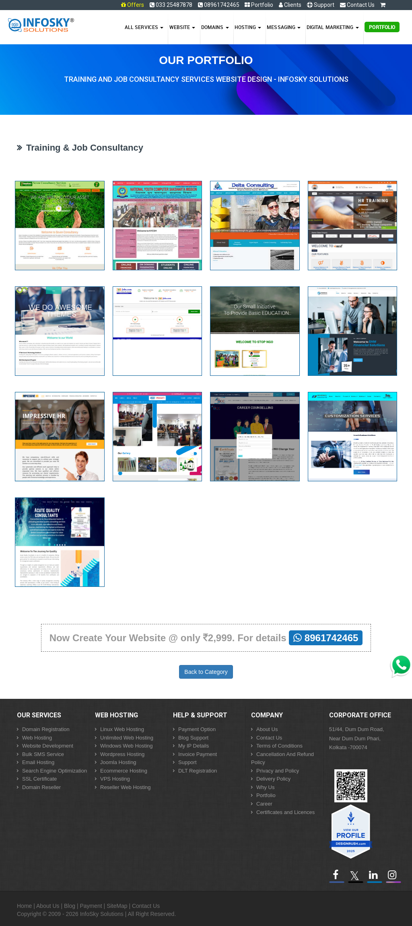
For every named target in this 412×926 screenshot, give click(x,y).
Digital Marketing (333, 27)
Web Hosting (37, 738)
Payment (91, 906)
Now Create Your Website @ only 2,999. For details (206, 637)
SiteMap (117, 906)
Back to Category (205, 672)
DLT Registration (197, 771)
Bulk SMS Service (43, 754)
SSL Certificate (39, 779)
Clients (290, 5)
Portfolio (259, 5)
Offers (135, 5)
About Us (267, 729)
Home (24, 906)
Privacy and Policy (277, 771)
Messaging (284, 27)
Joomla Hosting (118, 762)
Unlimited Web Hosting (126, 738)
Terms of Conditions (279, 746)
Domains (215, 27)
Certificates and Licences (285, 812)
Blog (69, 906)
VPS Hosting (115, 779)
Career (264, 804)
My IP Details (193, 746)
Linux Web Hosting (122, 729)
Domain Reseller (41, 787)
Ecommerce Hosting (123, 771)
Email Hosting (38, 762)
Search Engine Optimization (54, 771)
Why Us (265, 787)
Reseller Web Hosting (125, 787)
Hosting (248, 27)
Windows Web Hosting (126, 746)
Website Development (47, 746)
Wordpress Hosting (122, 754)
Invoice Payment (197, 754)
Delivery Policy (273, 779)
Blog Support (193, 738)
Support (320, 5)
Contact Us (357, 5)
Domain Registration (46, 729)
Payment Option (197, 729)
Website (182, 27)
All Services (144, 27)
